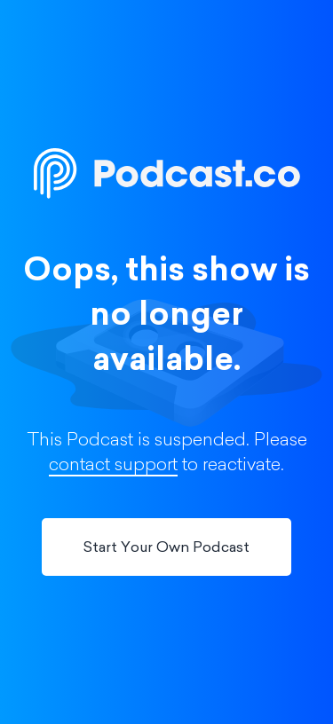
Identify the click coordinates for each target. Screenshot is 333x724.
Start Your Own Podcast (166, 548)
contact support (113, 466)
